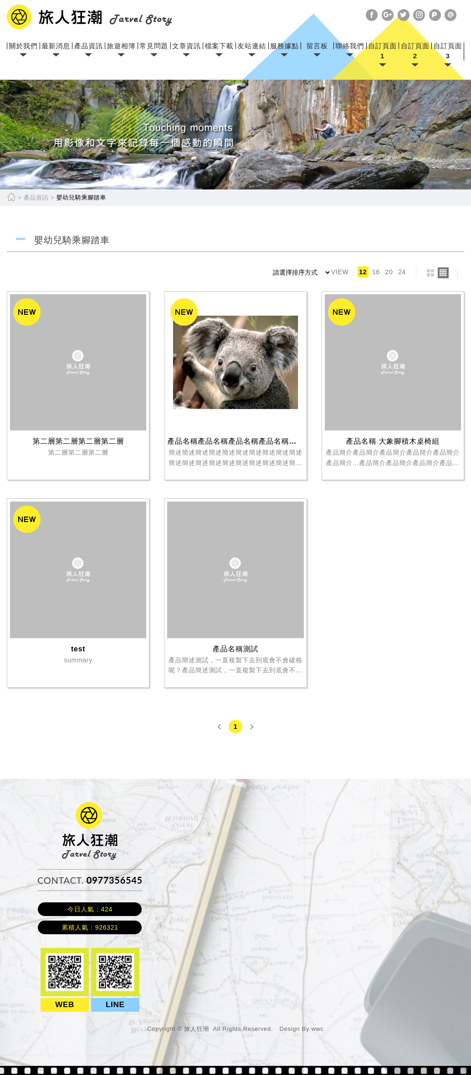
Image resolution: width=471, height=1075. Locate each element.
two (430, 272)
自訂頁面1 (382, 51)
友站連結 (251, 46)
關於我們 (23, 46)
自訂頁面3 (448, 51)
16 (376, 272)
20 (389, 272)
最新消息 (55, 46)
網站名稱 (89, 17)
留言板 (317, 46)
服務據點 (284, 46)
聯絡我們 (349, 46)
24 (402, 272)
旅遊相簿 (121, 46)
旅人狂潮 (90, 806)
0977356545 (115, 880)
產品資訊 (88, 46)
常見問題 (153, 46)
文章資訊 (186, 46)
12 (363, 272)
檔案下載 (219, 46)
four (443, 272)
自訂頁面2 (415, 51)
